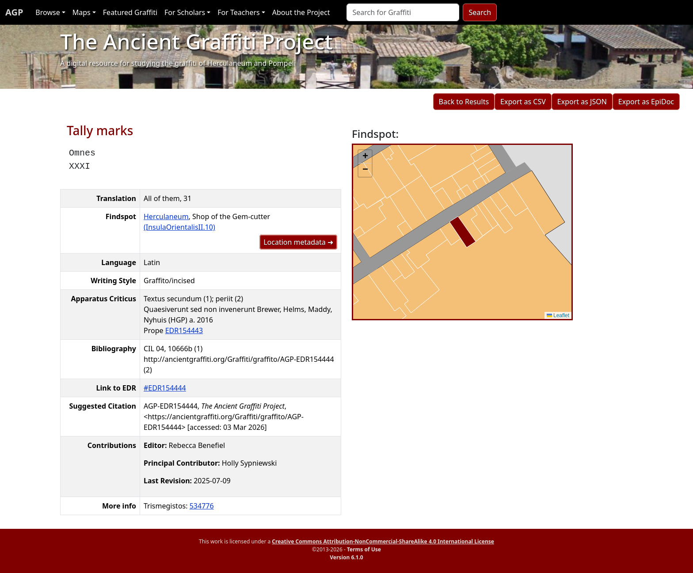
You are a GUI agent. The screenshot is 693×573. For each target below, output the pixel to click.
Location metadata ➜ (298, 242)
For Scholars (184, 12)
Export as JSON (582, 101)
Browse (47, 12)
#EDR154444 (165, 388)
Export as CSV (523, 101)
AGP (14, 12)
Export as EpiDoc (646, 101)
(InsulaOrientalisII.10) (179, 227)
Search (479, 12)
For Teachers (238, 12)
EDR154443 (184, 330)
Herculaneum (166, 216)
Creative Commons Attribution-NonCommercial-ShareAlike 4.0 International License (383, 541)
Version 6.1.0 (346, 557)
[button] (365, 156)
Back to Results (464, 101)
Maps (81, 12)
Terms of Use (364, 549)
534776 (202, 506)
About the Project (301, 12)
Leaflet (558, 315)
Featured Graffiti (130, 12)
